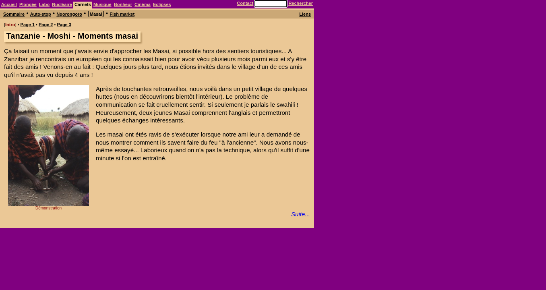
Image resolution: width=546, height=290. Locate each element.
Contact (245, 3)
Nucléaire (62, 4)
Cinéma (142, 4)
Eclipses (162, 4)
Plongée (28, 4)
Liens (305, 14)
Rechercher (300, 3)
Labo (44, 4)
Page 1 (28, 24)
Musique (102, 4)
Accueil (9, 4)
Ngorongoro (69, 14)
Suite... (300, 214)
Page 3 (64, 24)
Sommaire (14, 14)
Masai (96, 14)
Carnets (82, 4)
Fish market (122, 14)
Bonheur (123, 4)
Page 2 (46, 24)
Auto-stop (40, 14)
